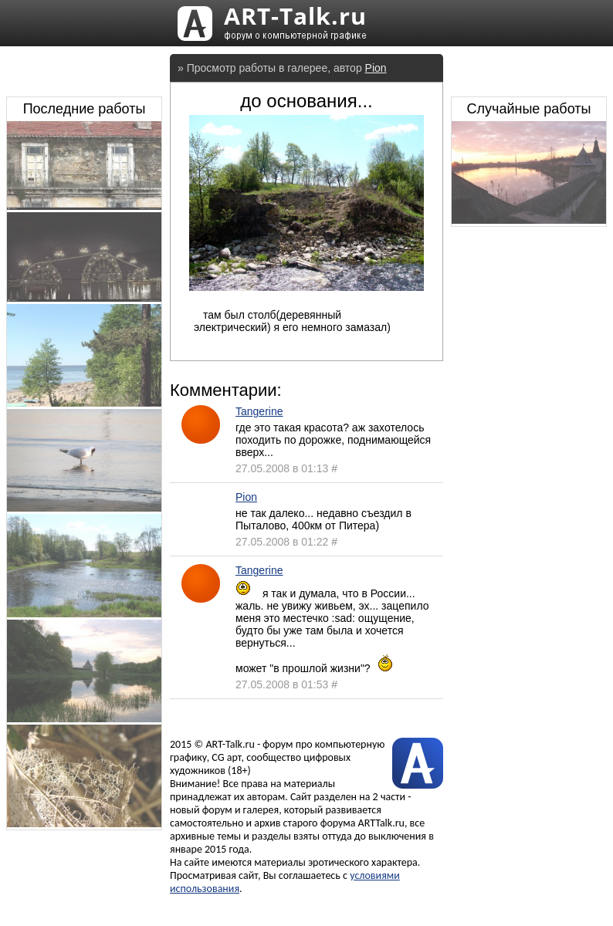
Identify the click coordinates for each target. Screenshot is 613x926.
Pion (376, 68)
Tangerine (259, 411)
